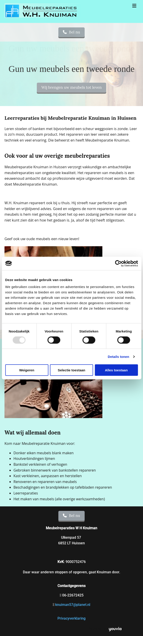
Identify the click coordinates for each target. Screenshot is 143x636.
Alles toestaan (116, 370)
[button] (71, 88)
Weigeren (26, 370)
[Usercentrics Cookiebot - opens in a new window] (118, 263)
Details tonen (118, 356)
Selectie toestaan (71, 370)
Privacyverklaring (71, 618)
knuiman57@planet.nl (72, 605)
